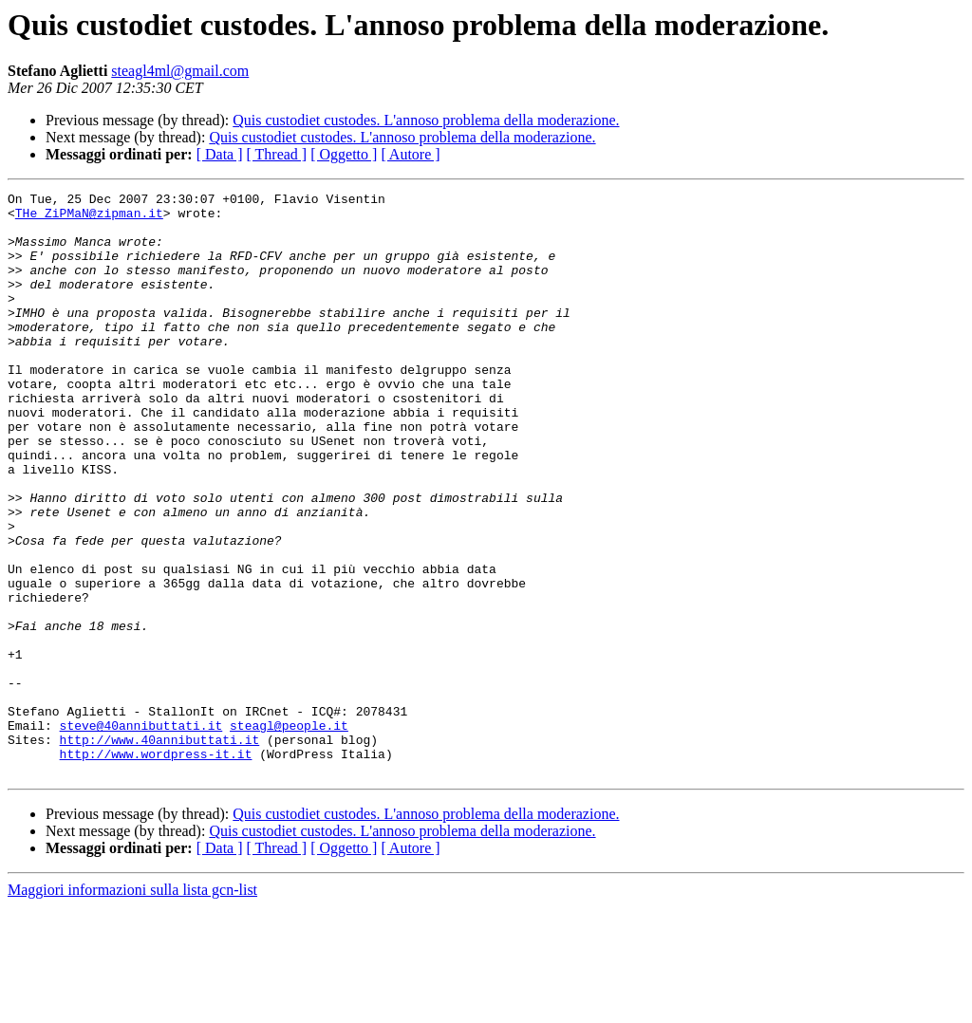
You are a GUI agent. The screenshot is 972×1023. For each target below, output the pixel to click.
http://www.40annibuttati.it (160, 850)
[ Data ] (219, 154)
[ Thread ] (277, 154)
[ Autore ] (410, 154)
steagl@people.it (289, 833)
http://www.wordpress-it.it (156, 867)
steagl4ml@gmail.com (180, 71)
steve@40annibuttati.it (141, 833)
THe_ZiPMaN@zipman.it (89, 218)
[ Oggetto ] (343, 154)
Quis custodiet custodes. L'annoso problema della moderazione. (426, 120)
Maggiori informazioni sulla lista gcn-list (132, 1006)
